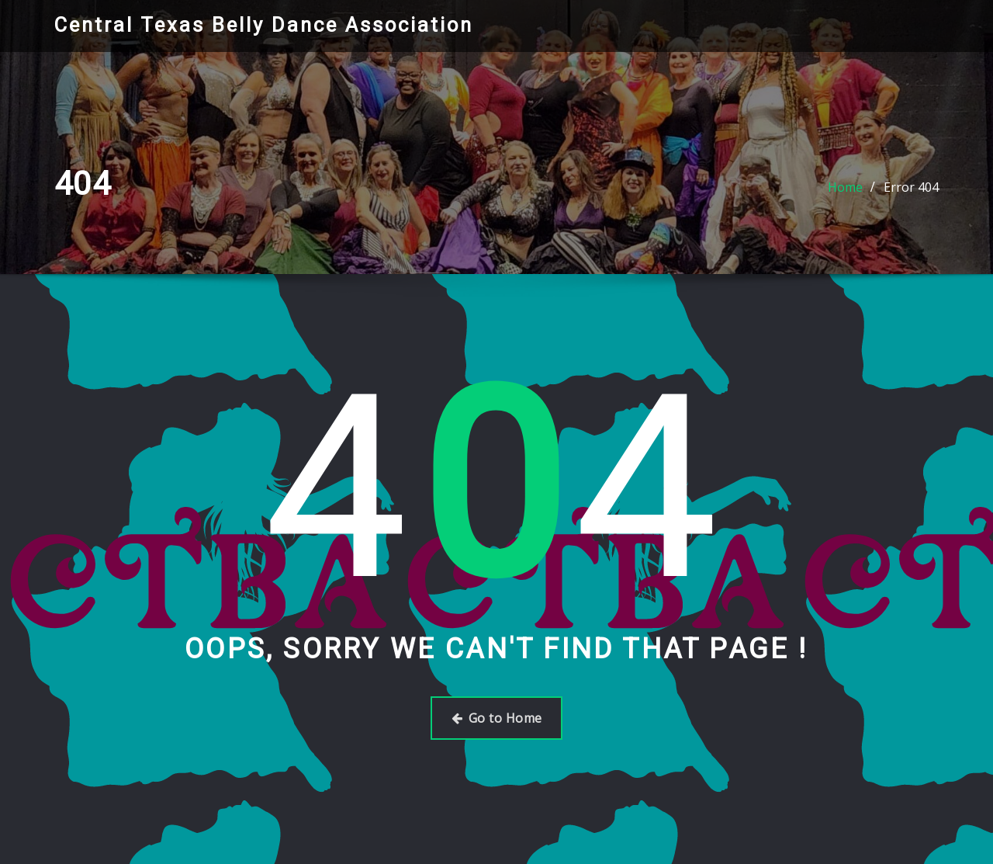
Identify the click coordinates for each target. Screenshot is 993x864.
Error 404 (911, 187)
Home (845, 187)
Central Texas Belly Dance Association (263, 24)
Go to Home (497, 718)
